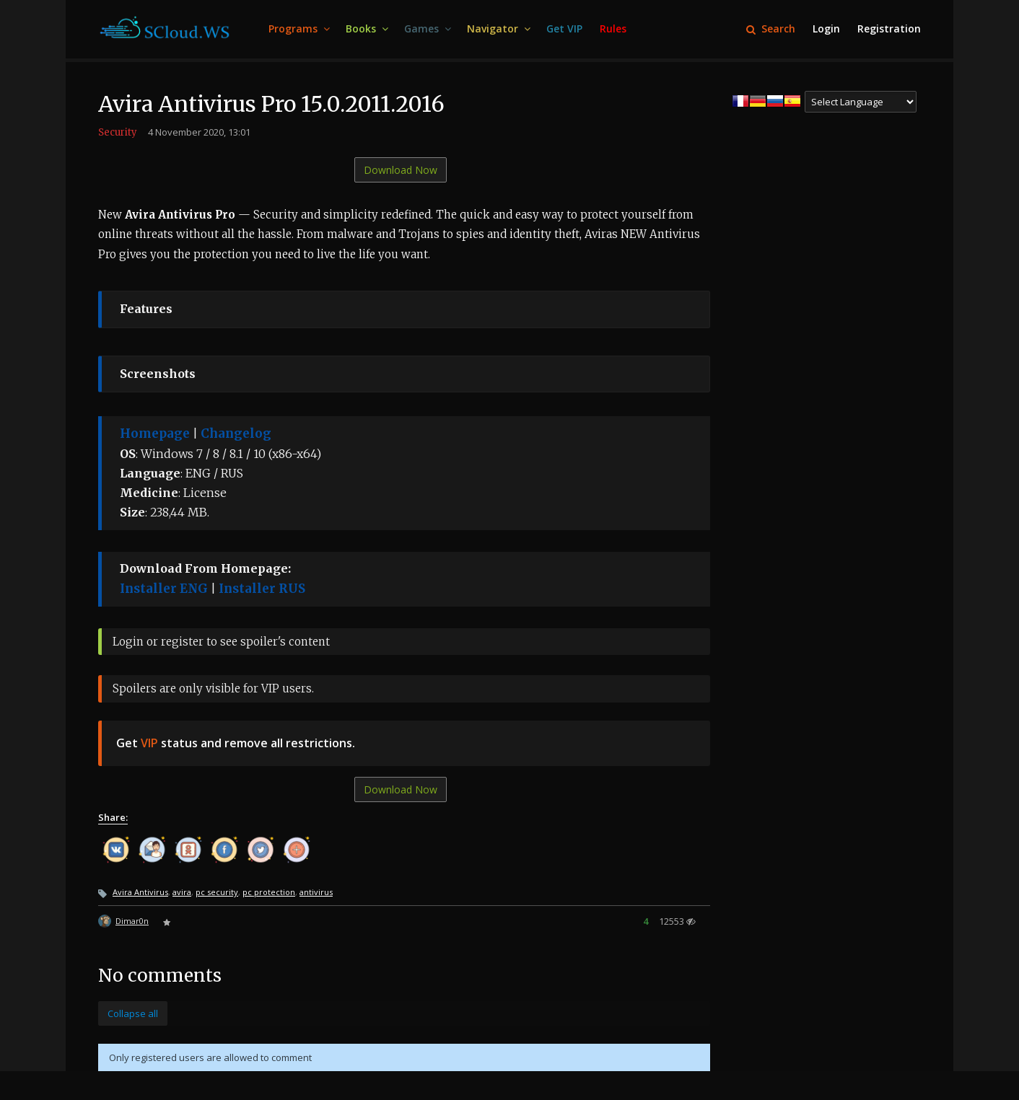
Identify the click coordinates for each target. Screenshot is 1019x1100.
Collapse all (133, 1013)
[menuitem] (298, 29)
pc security (217, 891)
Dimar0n (132, 920)
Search (770, 28)
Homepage (155, 433)
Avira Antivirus (140, 891)
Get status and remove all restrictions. (235, 743)
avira (181, 891)
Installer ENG (164, 589)
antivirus (316, 891)
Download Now (400, 170)
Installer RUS (262, 589)
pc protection (268, 891)
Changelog (236, 433)
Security (117, 132)
